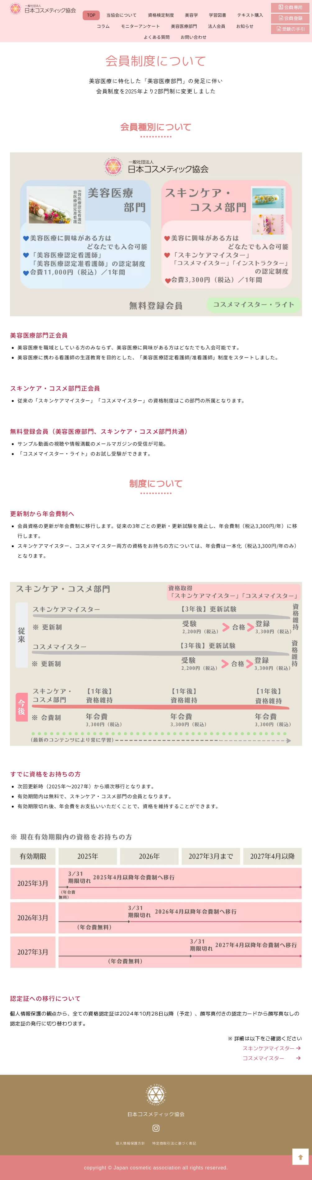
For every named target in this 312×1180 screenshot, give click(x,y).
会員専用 (293, 7)
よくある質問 (157, 37)
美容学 (191, 15)
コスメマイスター (272, 1058)
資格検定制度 (161, 15)
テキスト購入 (250, 15)
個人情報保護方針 (130, 1143)
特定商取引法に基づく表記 (174, 1143)
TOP (91, 15)
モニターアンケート (140, 26)
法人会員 (216, 26)
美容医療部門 (184, 26)
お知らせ (245, 26)
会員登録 (293, 18)
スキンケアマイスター (272, 1048)
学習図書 (217, 15)
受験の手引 (291, 29)
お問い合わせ (194, 37)
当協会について (121, 15)
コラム (103, 26)
